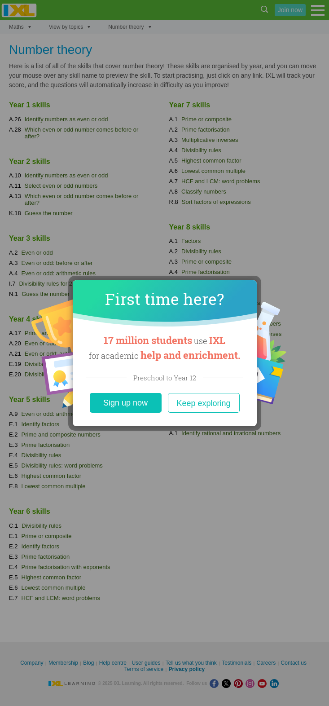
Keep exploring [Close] (203, 403)
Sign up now (125, 402)
